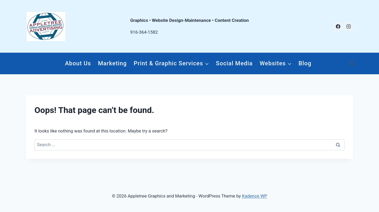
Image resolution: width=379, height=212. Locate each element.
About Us (78, 63)
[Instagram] (348, 26)
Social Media (234, 63)
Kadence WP (254, 196)
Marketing (112, 63)
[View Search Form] (352, 63)
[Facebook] (338, 26)
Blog (304, 63)
